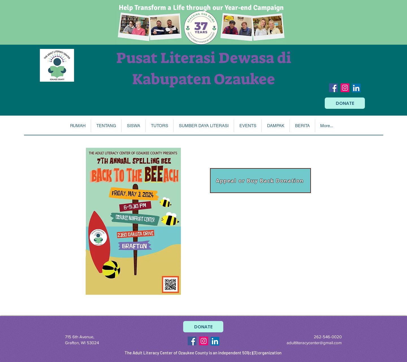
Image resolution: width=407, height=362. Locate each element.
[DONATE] (345, 103)
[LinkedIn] (356, 88)
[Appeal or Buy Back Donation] (260, 180)
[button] (106, 126)
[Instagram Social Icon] (345, 87)
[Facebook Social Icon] (333, 87)
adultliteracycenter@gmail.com (314, 342)
